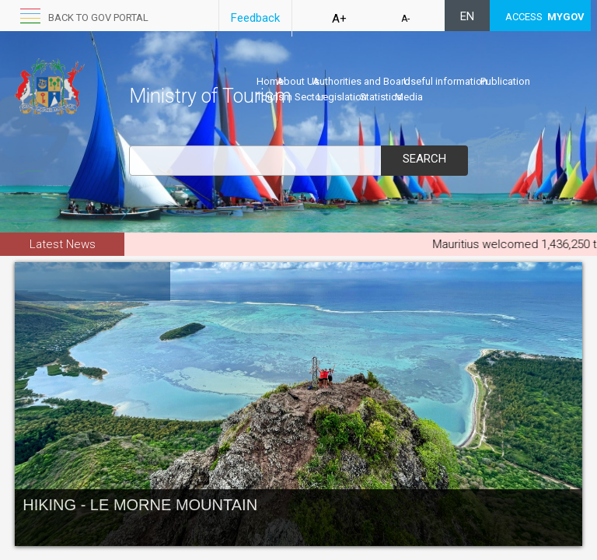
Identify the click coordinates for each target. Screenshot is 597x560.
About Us (298, 81)
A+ (339, 19)
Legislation (342, 97)
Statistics (381, 97)
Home (270, 81)
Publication (505, 81)
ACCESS (545, 17)
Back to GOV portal (98, 17)
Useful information (445, 81)
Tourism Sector (290, 97)
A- (405, 18)
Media (409, 97)
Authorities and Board (361, 81)
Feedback (255, 18)
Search (424, 159)
